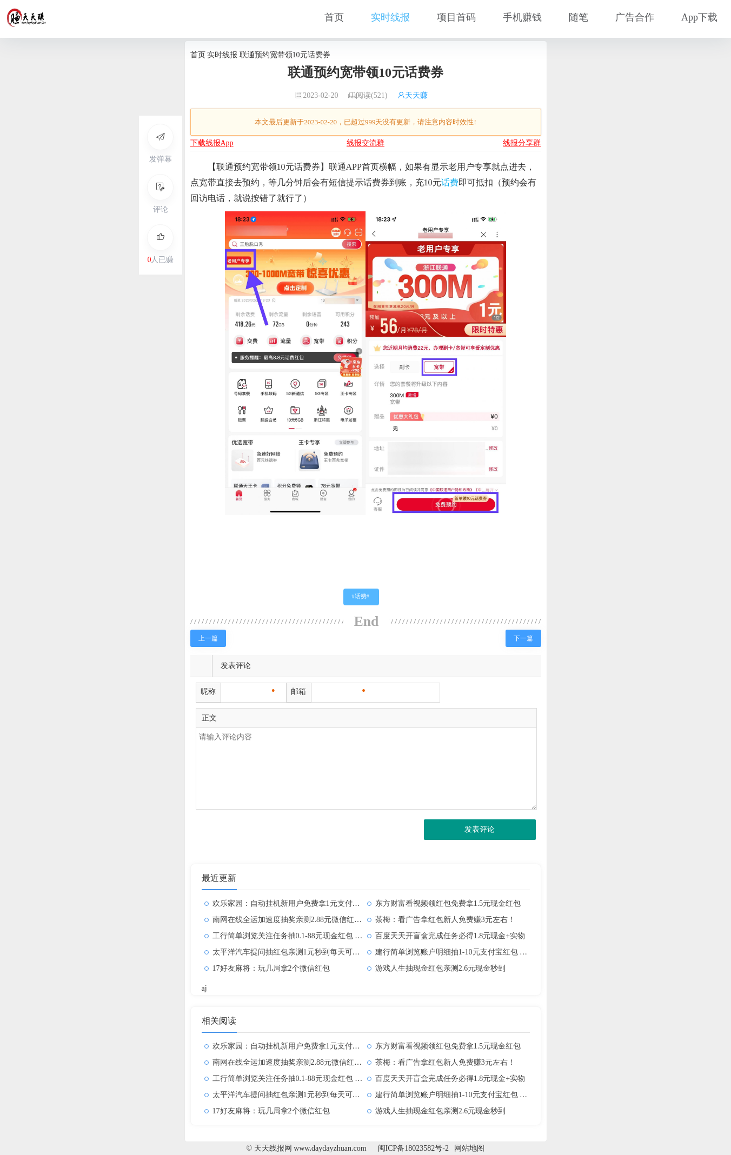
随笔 (578, 17)
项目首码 (456, 17)
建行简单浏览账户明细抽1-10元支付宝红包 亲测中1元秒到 (472, 952)
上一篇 (208, 638)
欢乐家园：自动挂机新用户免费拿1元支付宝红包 (293, 903)
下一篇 (523, 638)
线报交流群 (365, 143)
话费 (449, 182)
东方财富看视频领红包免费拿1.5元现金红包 (448, 903)
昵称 (208, 691)
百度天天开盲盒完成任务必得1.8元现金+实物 (450, 936)
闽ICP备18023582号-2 (413, 1148)
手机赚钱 (522, 17)
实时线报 (390, 17)
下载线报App (212, 143)
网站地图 (469, 1148)
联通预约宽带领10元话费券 (365, 72)
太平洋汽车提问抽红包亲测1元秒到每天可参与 (290, 952)
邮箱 (298, 691)
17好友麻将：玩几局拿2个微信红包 (271, 968)
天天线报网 (212, 570)
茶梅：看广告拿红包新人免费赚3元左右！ (445, 920)
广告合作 (634, 17)
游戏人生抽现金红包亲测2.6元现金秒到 (440, 968)
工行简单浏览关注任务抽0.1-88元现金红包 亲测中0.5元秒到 (311, 936)
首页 (334, 17)
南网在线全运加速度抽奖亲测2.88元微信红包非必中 (298, 920)
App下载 (699, 17)
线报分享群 (522, 143)
